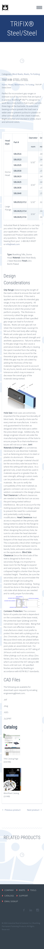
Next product (33, 809)
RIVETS (22, 890)
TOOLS (33, 890)
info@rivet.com (13, 244)
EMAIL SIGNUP (11, 901)
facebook (24, 910)
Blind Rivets (17, 74)
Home (4, 84)
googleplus (37, 910)
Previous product (12, 809)
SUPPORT (23, 895)
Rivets (26, 74)
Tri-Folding (35, 74)
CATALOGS (9, 895)
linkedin (30, 910)
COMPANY (9, 890)
